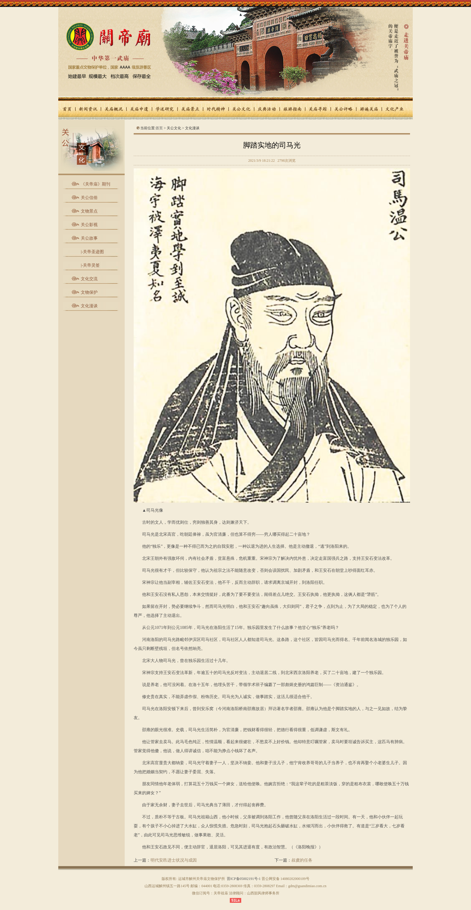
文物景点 (89, 211)
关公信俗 (89, 197)
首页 (159, 128)
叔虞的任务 (301, 860)
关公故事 (89, 238)
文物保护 (89, 292)
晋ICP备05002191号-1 (244, 879)
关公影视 (89, 224)
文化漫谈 (89, 306)
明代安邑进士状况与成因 (173, 860)
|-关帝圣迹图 (92, 252)
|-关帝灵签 (90, 265)
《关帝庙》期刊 (95, 184)
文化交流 (89, 279)
